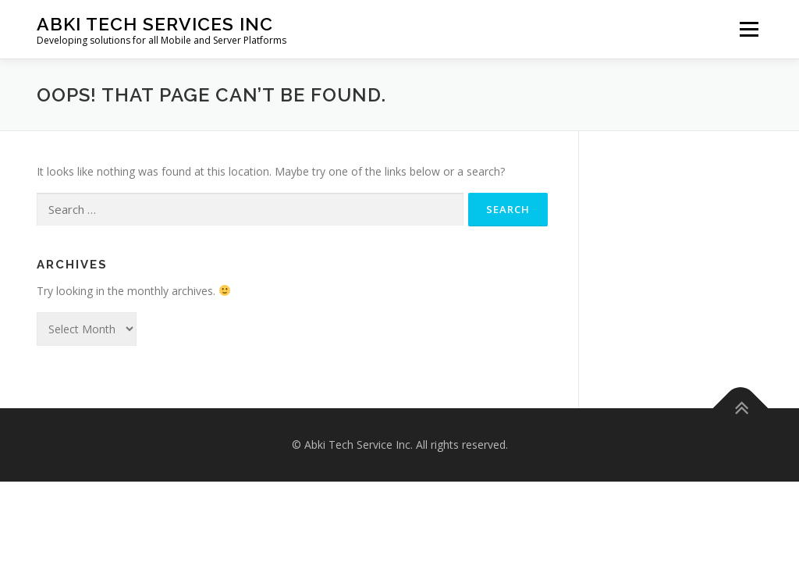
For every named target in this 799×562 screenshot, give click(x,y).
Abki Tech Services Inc (155, 23)
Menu (748, 29)
